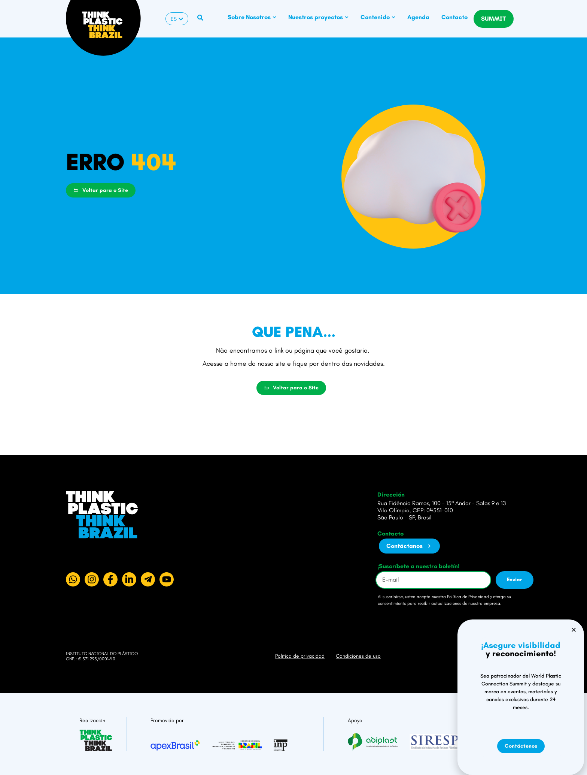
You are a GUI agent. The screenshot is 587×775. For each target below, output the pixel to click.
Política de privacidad (300, 656)
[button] (574, 704)
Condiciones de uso (358, 656)
